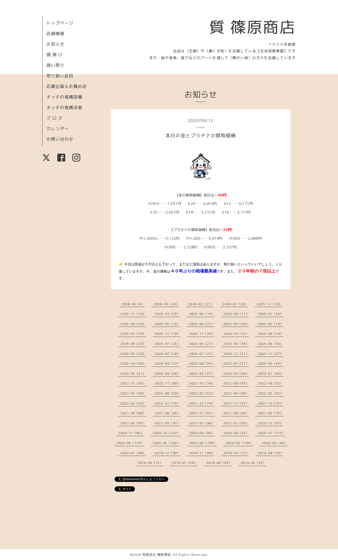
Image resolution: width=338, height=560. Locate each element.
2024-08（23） (133, 343)
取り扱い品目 (59, 76)
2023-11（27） (270, 353)
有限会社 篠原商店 (156, 554)
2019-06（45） (219, 462)
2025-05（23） (167, 324)
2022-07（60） (133, 393)
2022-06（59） (167, 393)
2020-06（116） (130, 443)
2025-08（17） (236, 314)
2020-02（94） (275, 443)
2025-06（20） (133, 324)
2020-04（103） (203, 443)
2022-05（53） (202, 393)
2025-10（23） (167, 314)
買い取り (55, 65)
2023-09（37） (167, 363)
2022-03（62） (270, 393)
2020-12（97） (270, 423)
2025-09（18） (202, 314)
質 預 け (54, 55)
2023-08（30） (202, 363)
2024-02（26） (167, 353)
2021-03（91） (167, 423)
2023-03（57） (202, 373)
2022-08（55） (270, 383)
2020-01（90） (133, 453)
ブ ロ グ (54, 118)
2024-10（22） (236, 333)
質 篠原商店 (252, 27)
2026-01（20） (235, 304)
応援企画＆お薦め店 (66, 86)
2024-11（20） (202, 333)
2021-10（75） (270, 403)
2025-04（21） (202, 324)
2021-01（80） (236, 423)
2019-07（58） (185, 462)
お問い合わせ (59, 139)
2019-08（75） (150, 462)
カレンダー (57, 128)
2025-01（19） (133, 333)
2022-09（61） (236, 383)
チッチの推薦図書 (64, 97)
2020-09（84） (202, 433)
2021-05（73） (270, 413)
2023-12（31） (236, 353)
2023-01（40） (270, 373)
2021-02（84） (202, 423)
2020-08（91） (236, 433)
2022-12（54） (133, 383)
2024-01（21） (202, 353)
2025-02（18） (270, 324)
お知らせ (55, 44)
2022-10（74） (202, 383)
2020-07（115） (271, 433)
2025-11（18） (133, 314)
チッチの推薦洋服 (64, 107)
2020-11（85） (131, 433)
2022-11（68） (167, 383)
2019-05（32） (253, 462)
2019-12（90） (167, 453)
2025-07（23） (270, 314)
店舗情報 (55, 33)
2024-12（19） (167, 333)
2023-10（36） (133, 363)
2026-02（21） (201, 304)
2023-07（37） (236, 363)
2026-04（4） (133, 304)
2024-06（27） (202, 343)
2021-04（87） (133, 423)
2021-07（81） (202, 413)
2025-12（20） (269, 304)
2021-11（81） (236, 403)
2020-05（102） (166, 443)
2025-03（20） (236, 324)
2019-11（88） (202, 453)
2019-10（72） (236, 453)
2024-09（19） (270, 333)
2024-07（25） (167, 343)
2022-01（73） (167, 403)
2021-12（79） (202, 403)
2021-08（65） (167, 413)
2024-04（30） (270, 343)
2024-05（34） (236, 343)
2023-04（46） (167, 373)
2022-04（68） (236, 393)
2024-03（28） (133, 353)
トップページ (59, 23)
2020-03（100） (239, 443)
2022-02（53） (133, 403)
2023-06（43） (270, 363)
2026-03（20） (166, 304)
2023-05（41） (133, 373)
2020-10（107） (166, 433)
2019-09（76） (270, 453)
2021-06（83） (236, 413)
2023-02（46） (236, 373)
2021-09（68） (133, 413)
